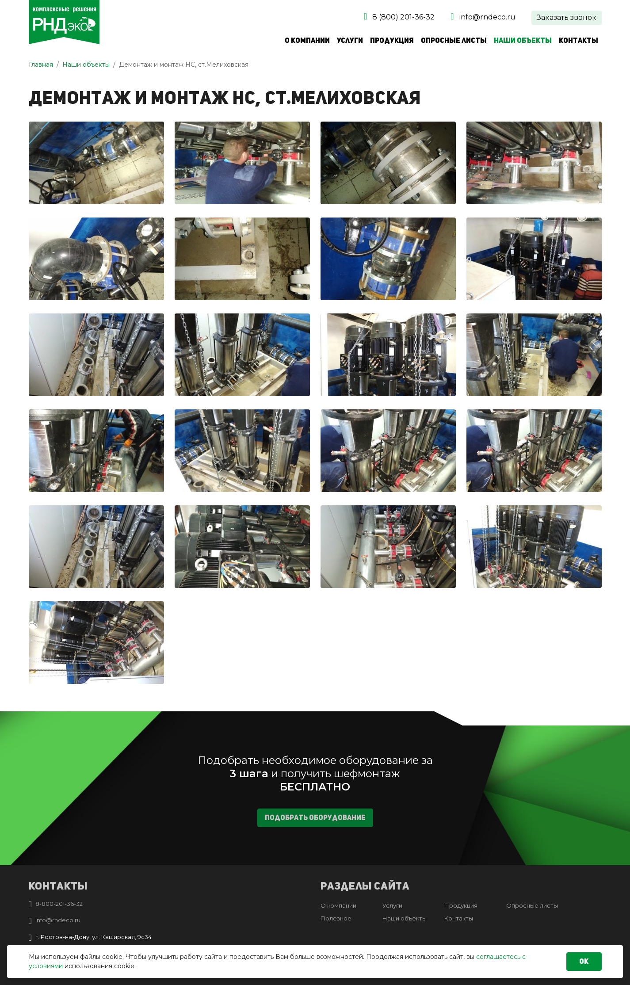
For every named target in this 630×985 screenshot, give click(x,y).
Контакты (578, 40)
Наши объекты (523, 40)
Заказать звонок (566, 17)
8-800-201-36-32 (59, 903)
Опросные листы (454, 40)
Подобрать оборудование (315, 823)
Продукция (392, 40)
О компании (307, 40)
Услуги (350, 40)
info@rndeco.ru (487, 17)
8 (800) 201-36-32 (403, 17)
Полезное (336, 918)
